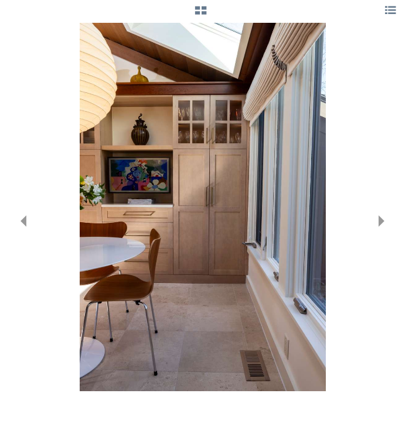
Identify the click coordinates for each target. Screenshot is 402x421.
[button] (201, 14)
